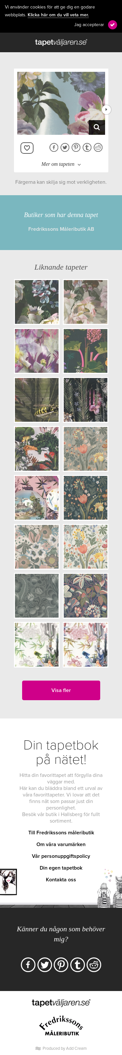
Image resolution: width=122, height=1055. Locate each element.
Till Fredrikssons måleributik (61, 832)
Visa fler (61, 690)
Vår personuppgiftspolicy (61, 856)
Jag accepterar (89, 24)
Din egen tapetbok (61, 868)
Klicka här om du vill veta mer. (58, 15)
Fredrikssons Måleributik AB (61, 229)
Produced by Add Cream (65, 1048)
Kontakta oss (61, 879)
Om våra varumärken (61, 844)
